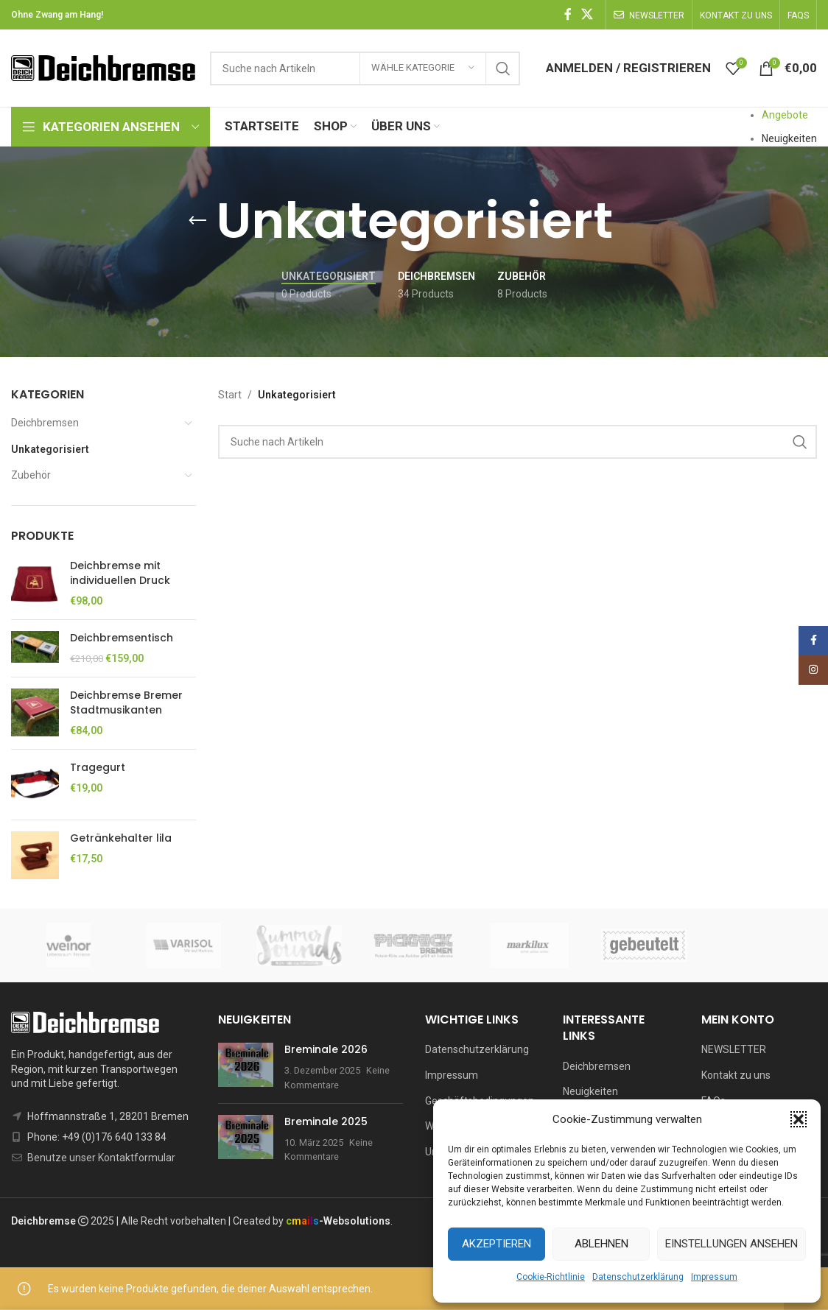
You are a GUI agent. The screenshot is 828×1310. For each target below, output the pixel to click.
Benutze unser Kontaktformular (101, 1157)
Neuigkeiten (789, 138)
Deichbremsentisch (121, 638)
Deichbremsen (45, 423)
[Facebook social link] (568, 14)
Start (230, 395)
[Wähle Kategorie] (422, 68)
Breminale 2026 (326, 1049)
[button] (798, 1119)
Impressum (714, 1277)
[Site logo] (103, 67)
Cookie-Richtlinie (550, 1277)
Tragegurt (97, 768)
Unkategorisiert (50, 449)
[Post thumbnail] (245, 1067)
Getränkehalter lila (121, 838)
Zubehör (31, 475)
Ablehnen (601, 1243)
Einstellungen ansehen (731, 1243)
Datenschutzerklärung (638, 1277)
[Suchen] (517, 442)
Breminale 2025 (326, 1121)
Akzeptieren (496, 1243)
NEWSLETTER (733, 1049)
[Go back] (197, 221)
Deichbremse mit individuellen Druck (120, 573)
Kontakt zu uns (736, 1075)
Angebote (785, 115)
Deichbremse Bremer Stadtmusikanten (126, 703)
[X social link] (587, 14)
